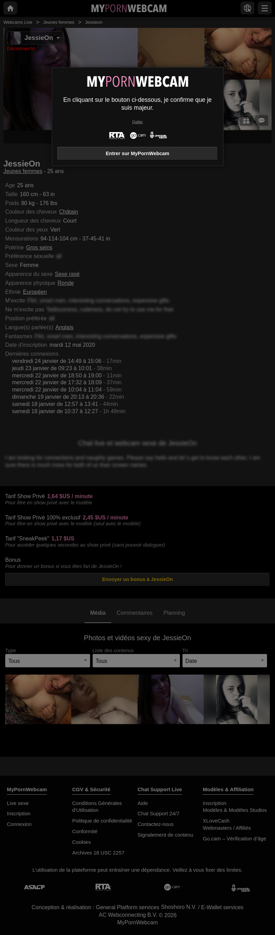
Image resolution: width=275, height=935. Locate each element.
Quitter (137, 122)
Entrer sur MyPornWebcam (137, 153)
